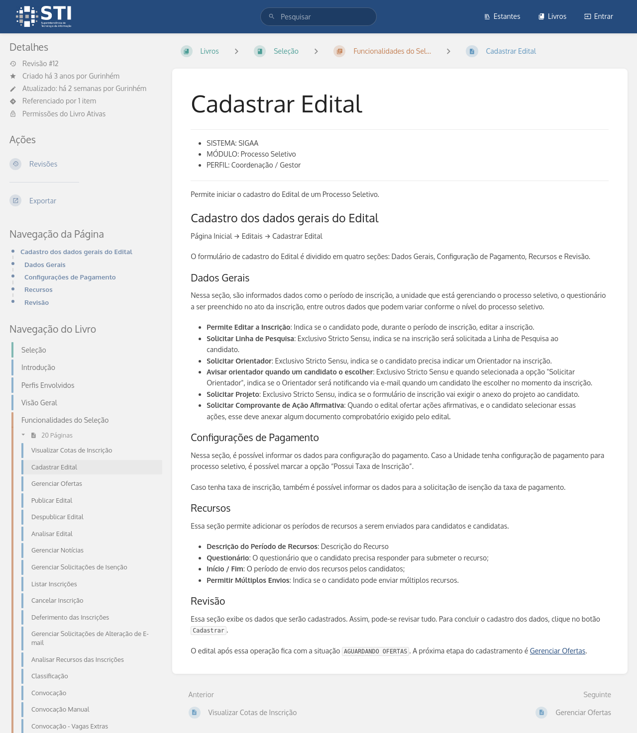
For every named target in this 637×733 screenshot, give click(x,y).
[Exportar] (82, 200)
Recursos (38, 289)
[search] (318, 16)
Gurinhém (104, 76)
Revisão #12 (34, 64)
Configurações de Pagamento (70, 277)
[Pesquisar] (271, 16)
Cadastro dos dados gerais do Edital (76, 251)
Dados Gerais (45, 264)
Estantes (502, 16)
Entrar (598, 16)
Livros (552, 16)
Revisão (36, 302)
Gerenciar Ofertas (558, 650)
